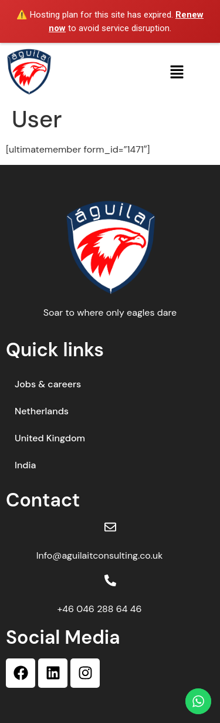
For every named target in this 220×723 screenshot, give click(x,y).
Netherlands (42, 411)
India (25, 465)
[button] (176, 71)
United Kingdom (50, 438)
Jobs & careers (48, 384)
